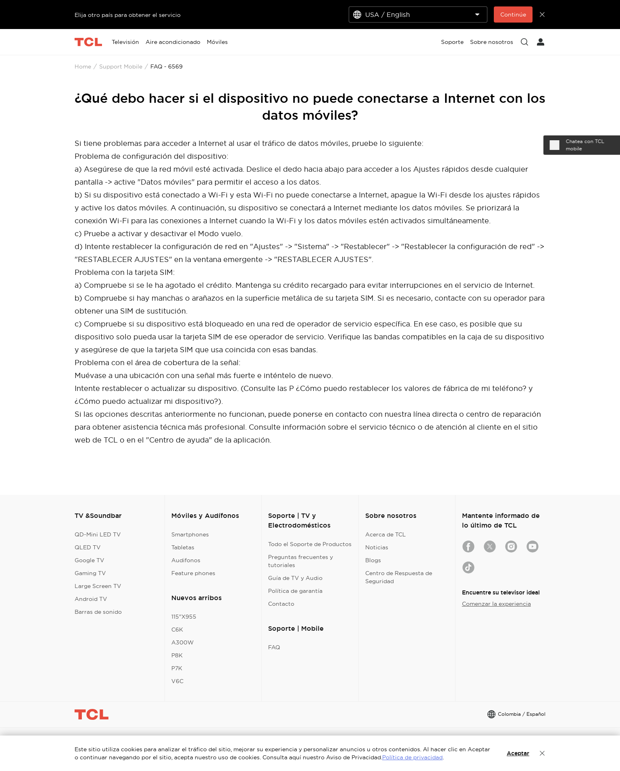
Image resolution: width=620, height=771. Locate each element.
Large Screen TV (98, 586)
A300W (182, 642)
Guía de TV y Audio (295, 578)
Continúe (513, 14)
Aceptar (518, 753)
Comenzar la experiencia (496, 603)
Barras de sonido (98, 611)
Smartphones (190, 534)
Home (83, 66)
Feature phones (193, 573)
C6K (177, 629)
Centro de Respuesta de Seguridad (398, 577)
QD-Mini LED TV (98, 534)
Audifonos (185, 560)
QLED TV (88, 547)
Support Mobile (120, 66)
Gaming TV (90, 573)
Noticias (376, 547)
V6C (177, 681)
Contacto (281, 603)
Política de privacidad (412, 757)
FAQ (274, 647)
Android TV (91, 599)
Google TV (89, 560)
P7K (176, 668)
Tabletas (182, 547)
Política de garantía (295, 590)
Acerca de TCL (385, 534)
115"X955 (183, 616)
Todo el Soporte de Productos (310, 544)
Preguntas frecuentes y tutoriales (300, 561)
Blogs (373, 560)
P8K (177, 655)
